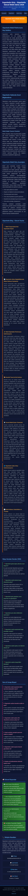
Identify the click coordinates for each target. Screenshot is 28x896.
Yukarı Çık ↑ (14, 893)
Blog (25, 13)
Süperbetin (11, 13)
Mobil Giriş (19, 13)
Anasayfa (4, 13)
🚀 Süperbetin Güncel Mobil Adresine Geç (14, 20)
